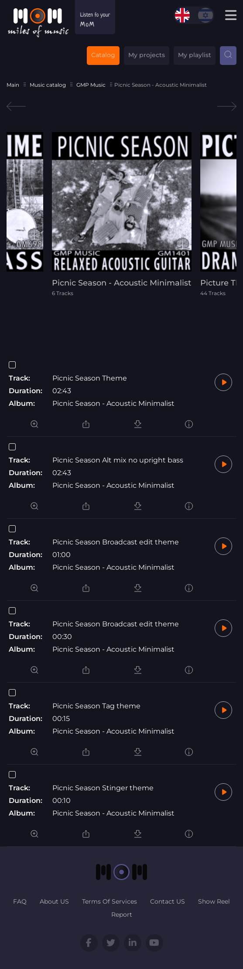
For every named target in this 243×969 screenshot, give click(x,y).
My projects (146, 55)
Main (13, 85)
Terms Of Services (109, 901)
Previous (16, 107)
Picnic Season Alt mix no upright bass (117, 460)
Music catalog (48, 85)
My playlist (194, 55)
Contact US (167, 901)
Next (226, 107)
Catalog (103, 55)
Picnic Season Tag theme (96, 706)
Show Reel (214, 901)
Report (121, 914)
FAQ (20, 901)
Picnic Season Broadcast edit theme (115, 542)
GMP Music (91, 85)
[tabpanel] (122, 214)
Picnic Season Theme (89, 378)
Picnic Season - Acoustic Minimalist (113, 403)
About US (54, 901)
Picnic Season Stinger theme (103, 788)
